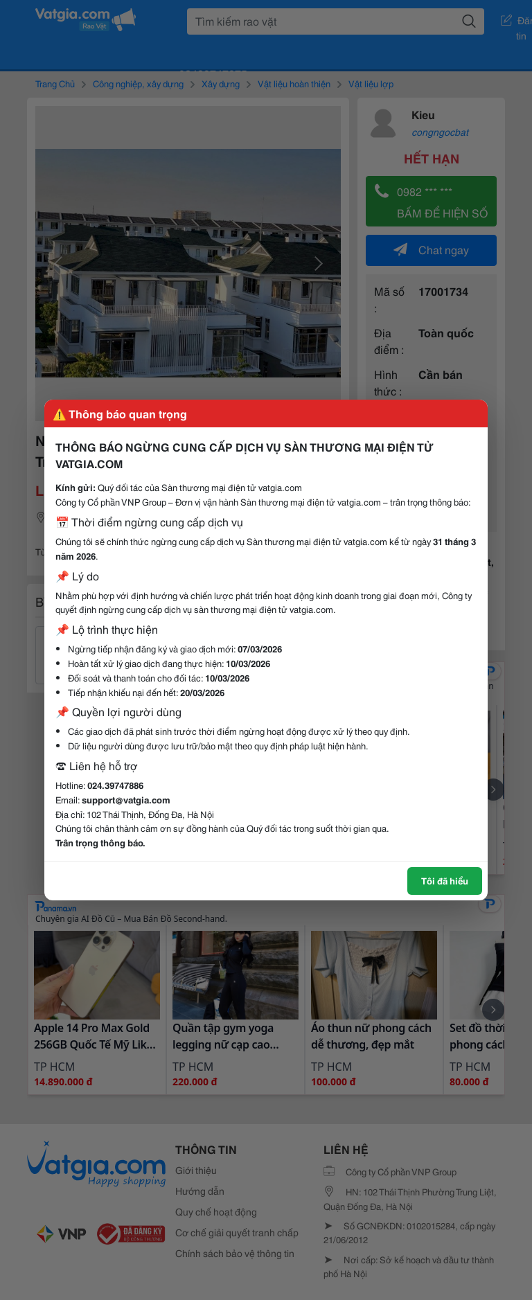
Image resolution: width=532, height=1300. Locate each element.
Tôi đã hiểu (444, 880)
